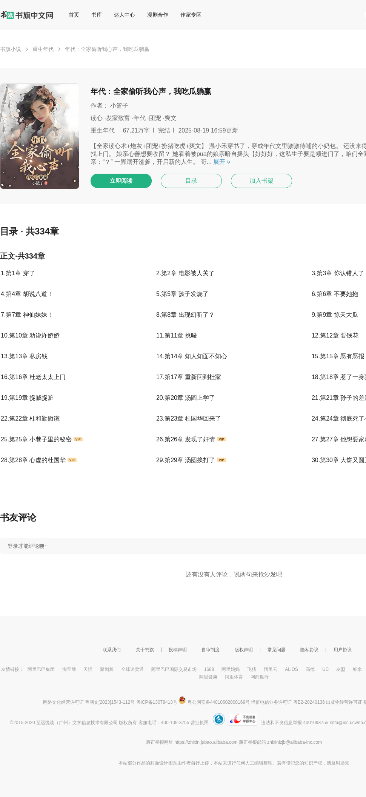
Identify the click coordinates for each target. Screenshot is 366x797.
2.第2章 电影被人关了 (185, 273)
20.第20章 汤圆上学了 (185, 398)
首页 (74, 15)
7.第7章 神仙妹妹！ (27, 314)
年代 (140, 118)
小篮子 (119, 105)
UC (325, 669)
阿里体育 (234, 677)
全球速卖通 (132, 669)
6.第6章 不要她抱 (335, 294)
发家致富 (118, 118)
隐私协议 (309, 649)
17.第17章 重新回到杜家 (188, 377)
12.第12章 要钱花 (335, 335)
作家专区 (190, 15)
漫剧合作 (157, 15)
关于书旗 (145, 649)
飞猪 (251, 669)
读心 (97, 118)
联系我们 (112, 649)
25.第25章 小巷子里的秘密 (42, 439)
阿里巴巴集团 (41, 669)
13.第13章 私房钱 (24, 356)
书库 (96, 15)
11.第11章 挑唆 (176, 335)
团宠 (155, 118)
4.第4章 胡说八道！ (27, 294)
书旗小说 (10, 49)
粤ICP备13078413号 (156, 702)
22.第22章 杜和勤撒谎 (30, 418)
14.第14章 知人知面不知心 (191, 356)
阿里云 (270, 669)
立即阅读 (121, 180)
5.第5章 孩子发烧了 (182, 294)
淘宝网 (69, 669)
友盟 (340, 669)
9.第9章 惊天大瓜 (335, 314)
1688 (209, 669)
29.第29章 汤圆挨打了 (191, 460)
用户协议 (343, 649)
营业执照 (200, 722)
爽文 (171, 118)
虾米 (357, 669)
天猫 (87, 669)
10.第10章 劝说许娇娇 (30, 335)
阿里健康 (208, 677)
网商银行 (260, 677)
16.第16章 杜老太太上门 (33, 377)
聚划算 (107, 669)
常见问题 (277, 649)
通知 (344, 763)
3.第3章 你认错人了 (338, 273)
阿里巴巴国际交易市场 (174, 669)
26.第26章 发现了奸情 (191, 439)
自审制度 (210, 649)
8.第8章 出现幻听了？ (185, 314)
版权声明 (244, 649)
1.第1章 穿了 (18, 273)
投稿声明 (178, 649)
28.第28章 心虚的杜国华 (39, 460)
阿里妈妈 (230, 669)
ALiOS (291, 669)
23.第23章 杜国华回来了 (188, 418)
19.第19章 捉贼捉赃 (27, 398)
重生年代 (43, 49)
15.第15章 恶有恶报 (338, 356)
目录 (191, 180)
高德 (310, 669)
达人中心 (124, 15)
